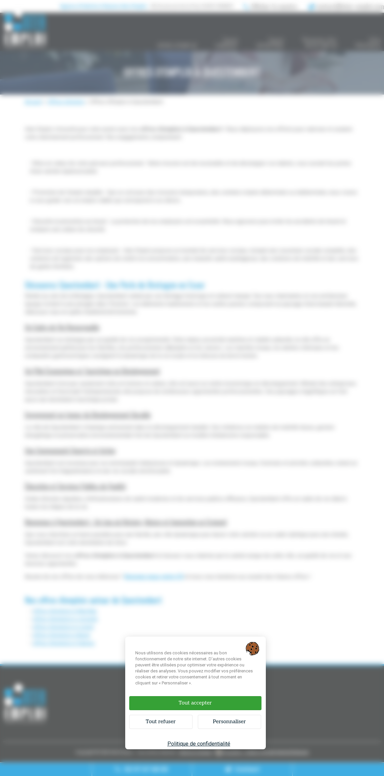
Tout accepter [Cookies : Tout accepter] (195, 703)
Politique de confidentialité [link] (198, 744)
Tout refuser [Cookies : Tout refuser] (160, 722)
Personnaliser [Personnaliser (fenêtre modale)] (229, 722)
